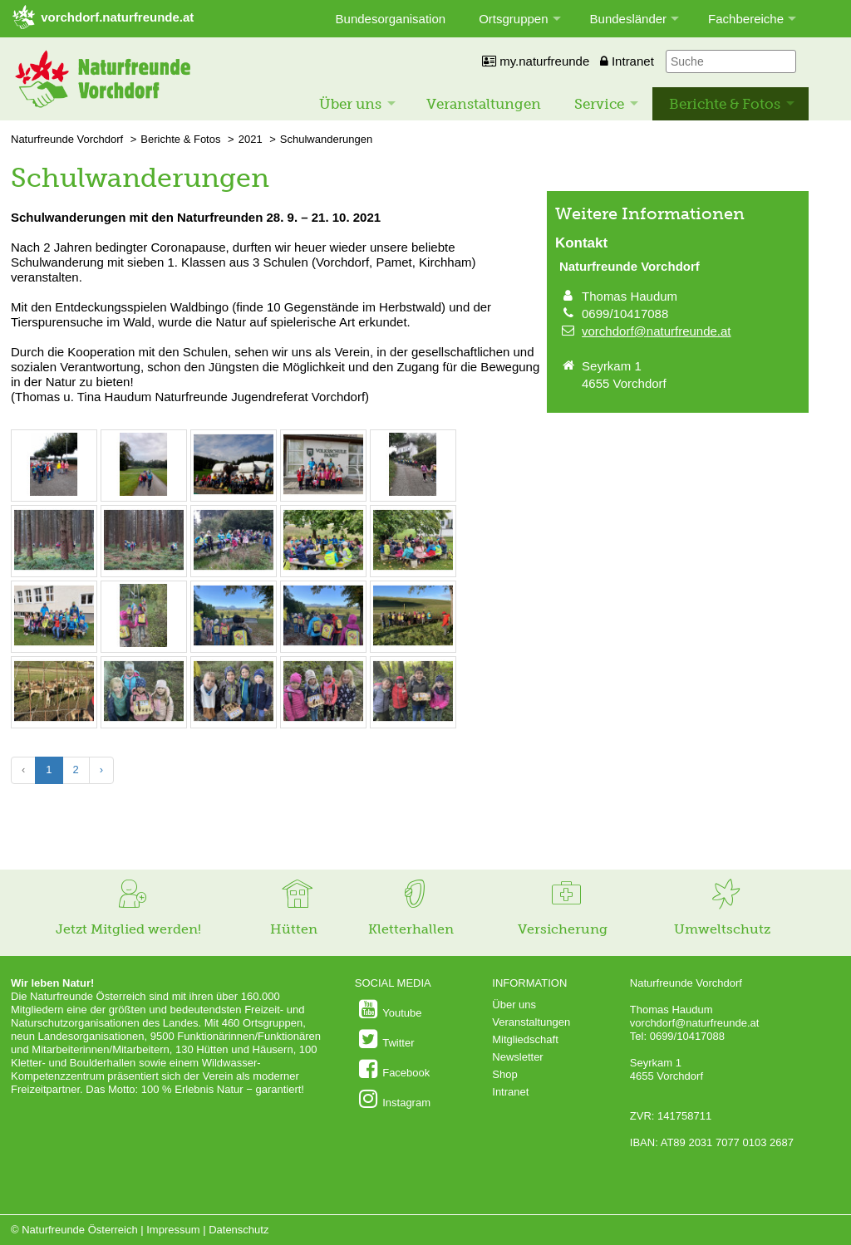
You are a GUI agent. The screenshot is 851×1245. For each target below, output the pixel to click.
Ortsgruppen (513, 19)
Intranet (627, 61)
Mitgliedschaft (525, 1039)
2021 (251, 139)
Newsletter (517, 1057)
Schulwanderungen (326, 139)
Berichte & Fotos (724, 104)
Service (599, 104)
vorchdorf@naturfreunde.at (656, 331)
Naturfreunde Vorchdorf (67, 139)
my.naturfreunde (535, 61)
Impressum (172, 1229)
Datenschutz (238, 1229)
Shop (504, 1074)
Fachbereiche (746, 19)
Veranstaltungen (483, 104)
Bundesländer (628, 19)
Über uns (350, 104)
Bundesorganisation (391, 19)
